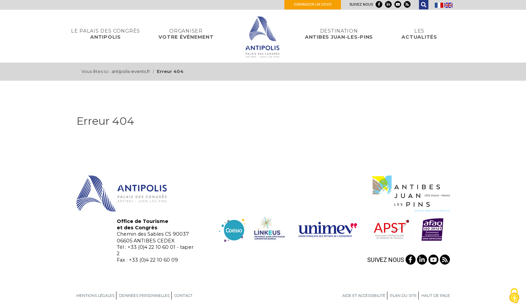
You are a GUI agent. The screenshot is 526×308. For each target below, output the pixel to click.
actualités (419, 34)
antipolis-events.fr (130, 71)
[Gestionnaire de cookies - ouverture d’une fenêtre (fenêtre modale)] (514, 296)
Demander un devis (312, 4)
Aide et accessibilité (363, 295)
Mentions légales (95, 295)
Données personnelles (144, 295)
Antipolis (105, 34)
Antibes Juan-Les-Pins (339, 34)
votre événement (186, 34)
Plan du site (403, 295)
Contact (183, 295)
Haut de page (435, 295)
